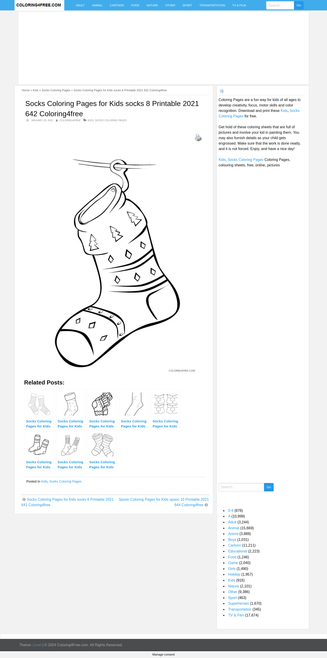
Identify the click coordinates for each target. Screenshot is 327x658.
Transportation (212, 5)
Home (26, 90)
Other (170, 5)
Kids (36, 90)
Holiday (234, 574)
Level (37, 645)
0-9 (230, 511)
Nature (152, 5)
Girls (232, 569)
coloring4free (70, 120)
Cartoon (117, 5)
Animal (97, 5)
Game (233, 563)
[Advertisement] (156, 45)
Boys (232, 540)
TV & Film (239, 5)
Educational (237, 551)
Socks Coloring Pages (56, 90)
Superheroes (238, 603)
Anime (233, 534)
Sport (187, 5)
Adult (80, 5)
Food (135, 5)
